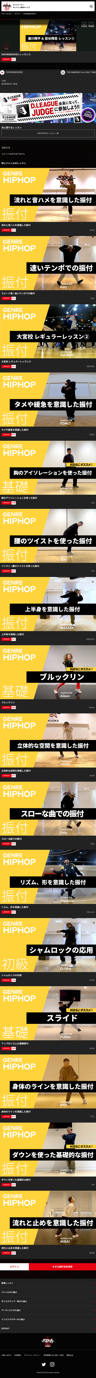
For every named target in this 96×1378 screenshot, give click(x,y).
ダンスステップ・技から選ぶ (14, 1301)
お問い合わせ (6, 1355)
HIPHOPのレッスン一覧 (48, 133)
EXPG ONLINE (6, 14)
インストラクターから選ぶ (13, 1319)
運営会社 (69, 1355)
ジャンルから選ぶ (9, 1292)
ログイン (14, 1266)
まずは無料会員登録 (62, 1266)
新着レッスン (7, 1283)
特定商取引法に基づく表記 (53, 1355)
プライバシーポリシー (32, 1355)
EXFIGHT (5, 1328)
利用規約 (17, 1355)
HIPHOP (17, 14)
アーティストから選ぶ (11, 1310)
